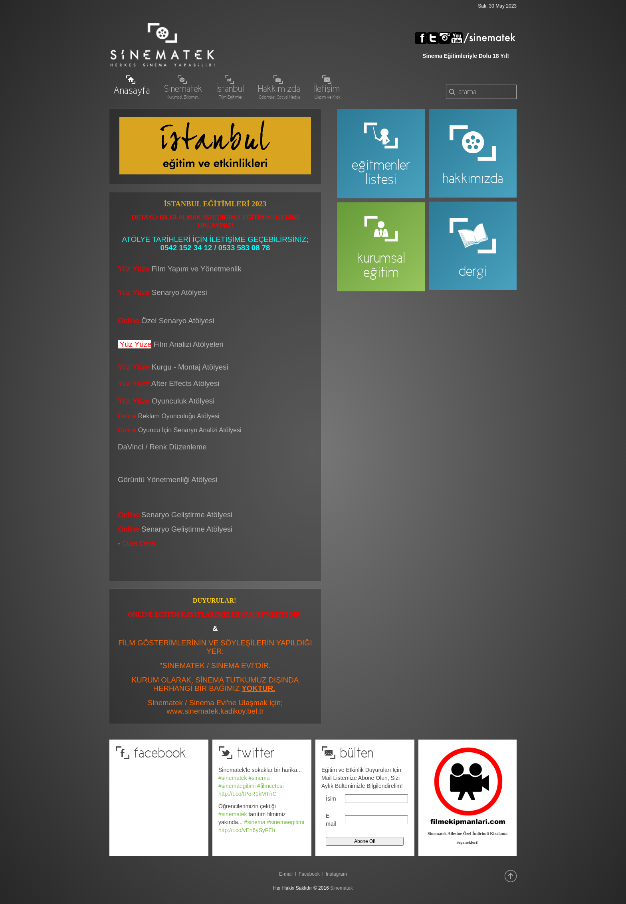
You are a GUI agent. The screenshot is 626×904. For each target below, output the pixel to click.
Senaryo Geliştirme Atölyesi (175, 529)
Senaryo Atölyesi (162, 292)
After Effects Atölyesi (185, 383)
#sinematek (232, 778)
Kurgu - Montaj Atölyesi (190, 367)
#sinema (258, 778)
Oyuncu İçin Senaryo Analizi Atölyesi (180, 430)
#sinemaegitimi (237, 786)
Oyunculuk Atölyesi (184, 401)
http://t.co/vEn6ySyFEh (246, 830)
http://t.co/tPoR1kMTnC (247, 794)
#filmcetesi (270, 786)
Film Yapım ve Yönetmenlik (197, 269)
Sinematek (341, 888)
